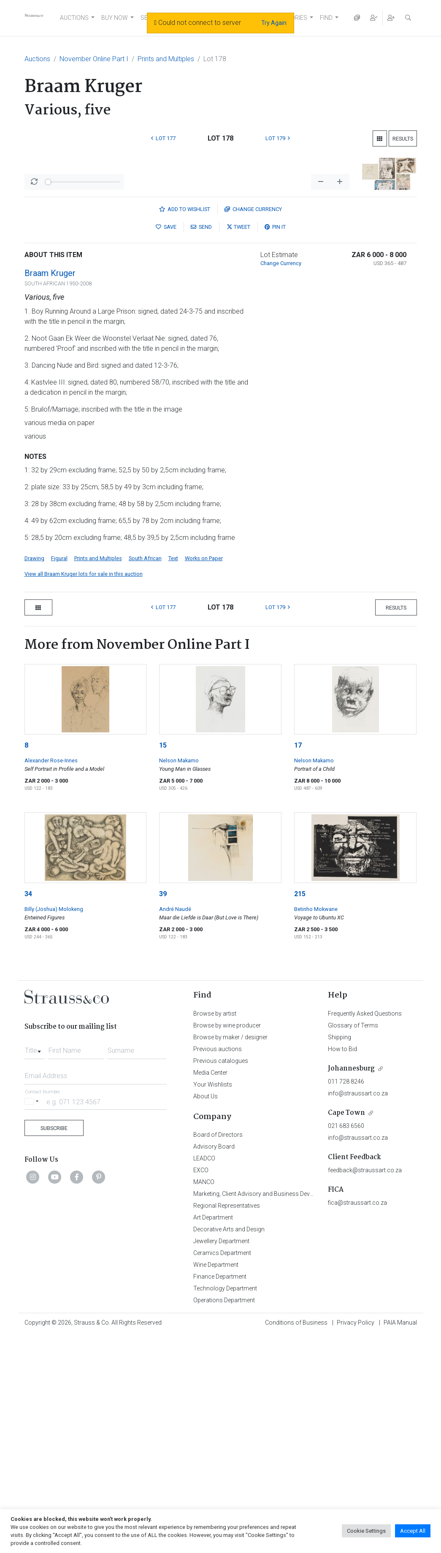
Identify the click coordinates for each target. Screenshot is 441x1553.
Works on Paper (204, 776)
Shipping (339, 1255)
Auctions (37, 59)
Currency (253, 427)
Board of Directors (218, 1352)
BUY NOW (114, 17)
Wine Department (215, 1482)
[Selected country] (33, 1319)
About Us (205, 1314)
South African (145, 776)
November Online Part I (94, 59)
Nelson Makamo (179, 978)
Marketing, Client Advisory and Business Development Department (280, 1411)
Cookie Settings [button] (366, 1531)
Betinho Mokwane (316, 1127)
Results (402, 139)
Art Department (213, 1435)
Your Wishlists (212, 1302)
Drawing (34, 776)
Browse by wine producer (227, 1243)
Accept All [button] (412, 1531)
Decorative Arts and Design (229, 1447)
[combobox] (34, 1266)
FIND (326, 17)
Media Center (210, 1290)
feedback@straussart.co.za (365, 1388)
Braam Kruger (50, 491)
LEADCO (204, 1376)
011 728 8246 (346, 1299)
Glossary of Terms (353, 1243)
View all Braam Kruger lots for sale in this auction (83, 792)
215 (300, 1112)
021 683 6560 (346, 1343)
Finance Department (219, 1494)
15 (163, 963)
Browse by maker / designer (230, 1255)
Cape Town (346, 1330)
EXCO (200, 1388)
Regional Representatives (226, 1423)
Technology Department (225, 1506)
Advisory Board (214, 1364)
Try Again (274, 22)
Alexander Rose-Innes (51, 978)
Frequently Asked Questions (365, 1231)
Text (173, 776)
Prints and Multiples (166, 59)
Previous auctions (217, 1266)
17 (298, 963)
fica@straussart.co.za (357, 1420)
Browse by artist (214, 1231)
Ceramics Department (222, 1470)
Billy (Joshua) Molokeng (53, 1127)
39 (163, 1112)
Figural (59, 776)
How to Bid (342, 1266)
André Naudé (175, 1127)
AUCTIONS (74, 17)
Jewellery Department (221, 1458)
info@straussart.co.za (358, 1311)
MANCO (203, 1399)
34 (28, 1112)
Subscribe (54, 1346)
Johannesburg (351, 1286)
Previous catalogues (220, 1278)
